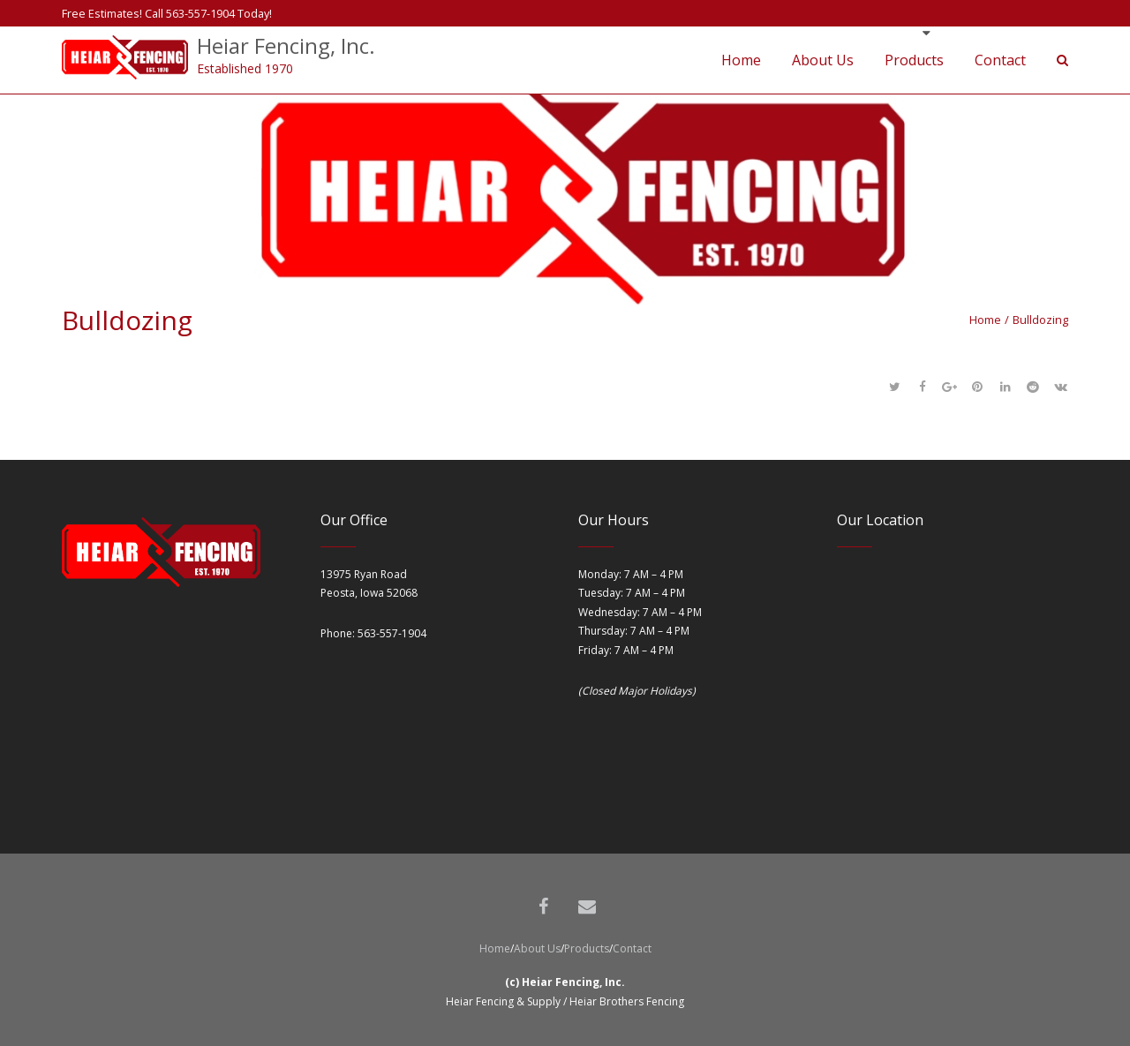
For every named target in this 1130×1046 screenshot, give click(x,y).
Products (586, 948)
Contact (632, 948)
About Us (537, 948)
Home (985, 319)
